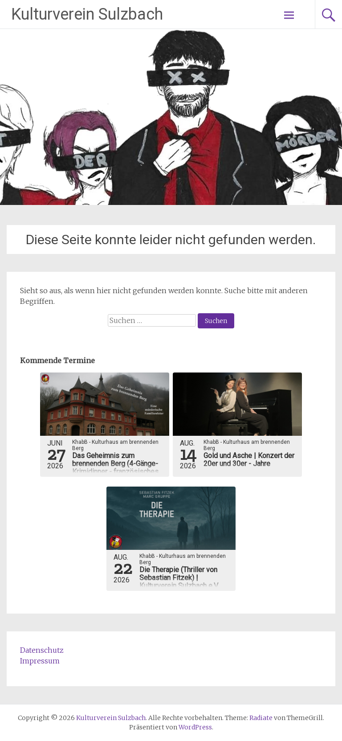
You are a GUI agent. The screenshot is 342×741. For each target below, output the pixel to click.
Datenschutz (42, 650)
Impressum (40, 660)
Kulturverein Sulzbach (87, 14)
